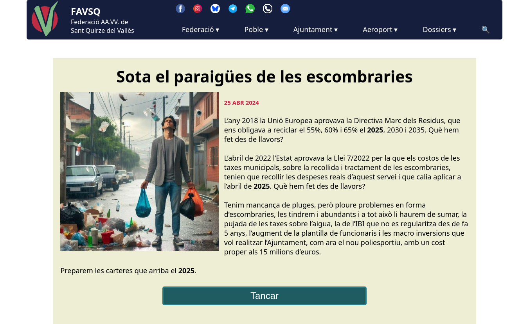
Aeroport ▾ (380, 29)
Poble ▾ (256, 29)
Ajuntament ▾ (315, 29)
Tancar (264, 295)
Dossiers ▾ (439, 29)
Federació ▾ (201, 29)
